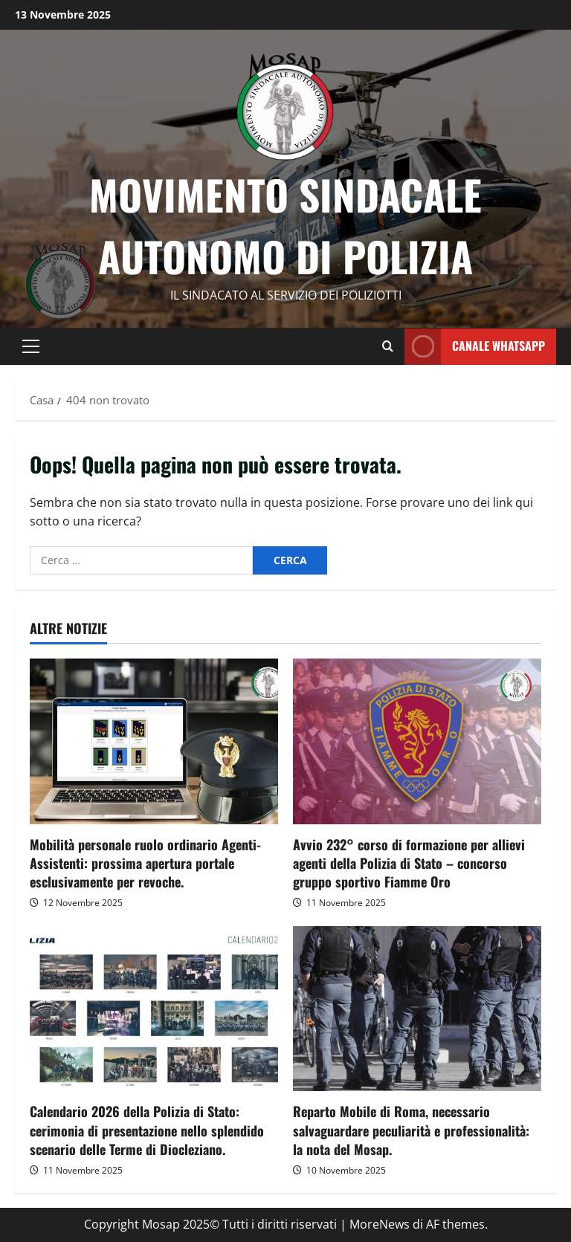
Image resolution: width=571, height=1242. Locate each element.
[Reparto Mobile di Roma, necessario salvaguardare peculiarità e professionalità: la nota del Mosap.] (417, 1009)
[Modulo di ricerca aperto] (387, 346)
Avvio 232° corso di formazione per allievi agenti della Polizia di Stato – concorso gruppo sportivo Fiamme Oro (409, 863)
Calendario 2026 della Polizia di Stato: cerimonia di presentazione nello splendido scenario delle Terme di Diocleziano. (147, 1130)
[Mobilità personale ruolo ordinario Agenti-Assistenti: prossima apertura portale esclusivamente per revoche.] (154, 741)
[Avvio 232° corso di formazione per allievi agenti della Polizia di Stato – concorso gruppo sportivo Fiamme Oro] (417, 741)
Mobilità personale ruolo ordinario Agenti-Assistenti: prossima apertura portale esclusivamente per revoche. (145, 863)
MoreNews (379, 1224)
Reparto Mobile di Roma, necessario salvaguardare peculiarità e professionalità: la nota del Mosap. (411, 1130)
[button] (31, 346)
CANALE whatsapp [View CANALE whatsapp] (474, 346)
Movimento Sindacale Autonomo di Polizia (285, 225)
